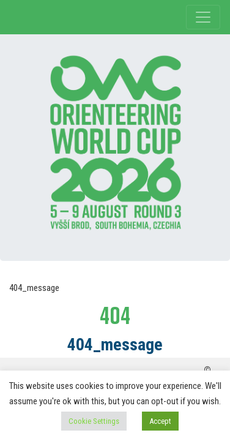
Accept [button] (160, 421)
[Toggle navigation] (203, 17)
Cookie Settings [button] (94, 421)
